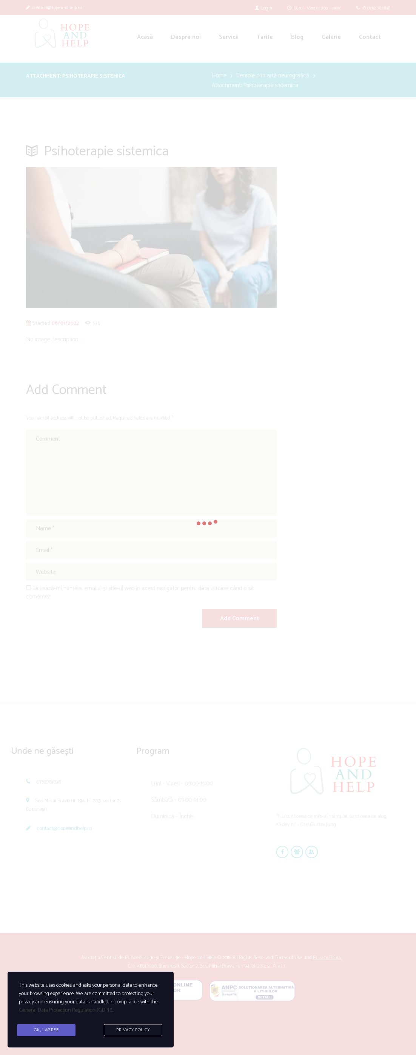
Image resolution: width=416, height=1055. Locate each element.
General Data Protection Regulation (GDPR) (65, 1010)
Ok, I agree (46, 1030)
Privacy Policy (133, 1030)
